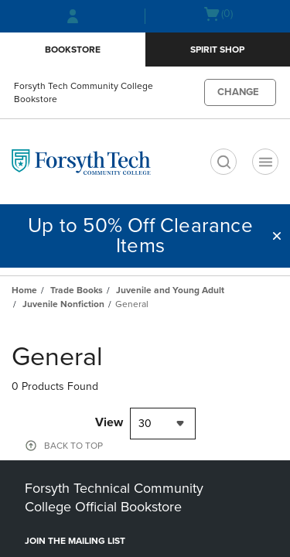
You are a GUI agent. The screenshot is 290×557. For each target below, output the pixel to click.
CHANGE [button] (238, 92)
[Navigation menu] (265, 162)
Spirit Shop (217, 49)
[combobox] (163, 423)
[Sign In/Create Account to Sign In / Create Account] (72, 16)
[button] (277, 236)
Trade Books (76, 290)
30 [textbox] (145, 423)
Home (24, 290)
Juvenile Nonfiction (63, 304)
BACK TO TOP (73, 445)
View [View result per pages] (109, 422)
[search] (223, 162)
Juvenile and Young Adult (170, 290)
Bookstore (73, 49)
